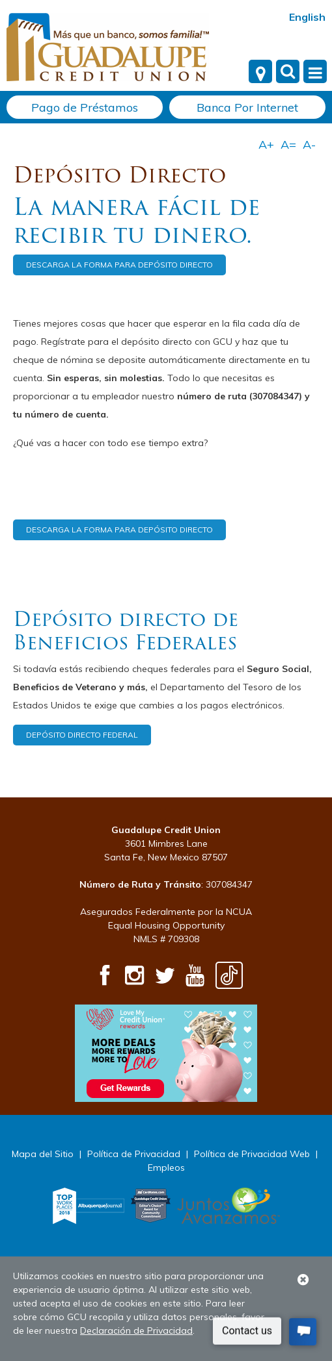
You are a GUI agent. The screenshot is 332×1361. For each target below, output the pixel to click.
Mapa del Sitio (43, 1154)
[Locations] (260, 71)
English (307, 16)
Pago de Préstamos (84, 107)
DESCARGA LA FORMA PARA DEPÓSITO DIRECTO (119, 264)
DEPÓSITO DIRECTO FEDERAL (82, 735)
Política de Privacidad (133, 1154)
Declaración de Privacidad (136, 1330)
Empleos (166, 1167)
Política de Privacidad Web (252, 1154)
